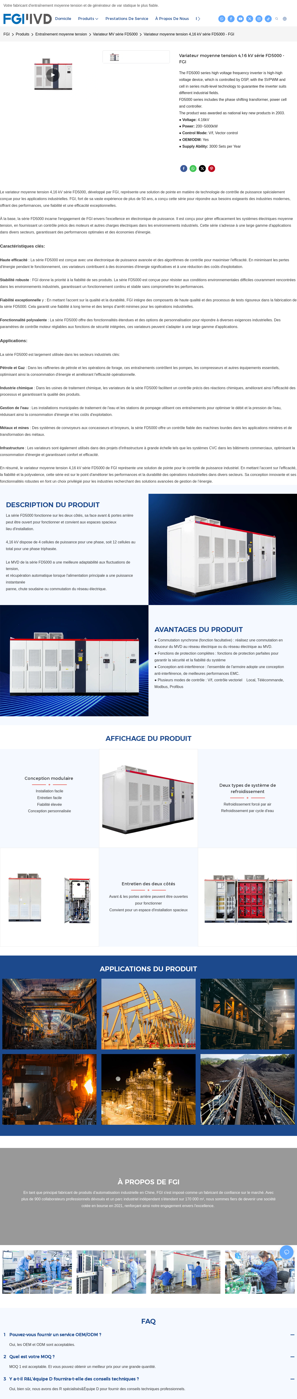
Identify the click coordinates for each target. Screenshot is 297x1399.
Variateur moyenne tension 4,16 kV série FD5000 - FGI (189, 34)
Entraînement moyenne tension (61, 34)
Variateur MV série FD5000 (115, 34)
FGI (6, 34)
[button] (199, 19)
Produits (22, 34)
